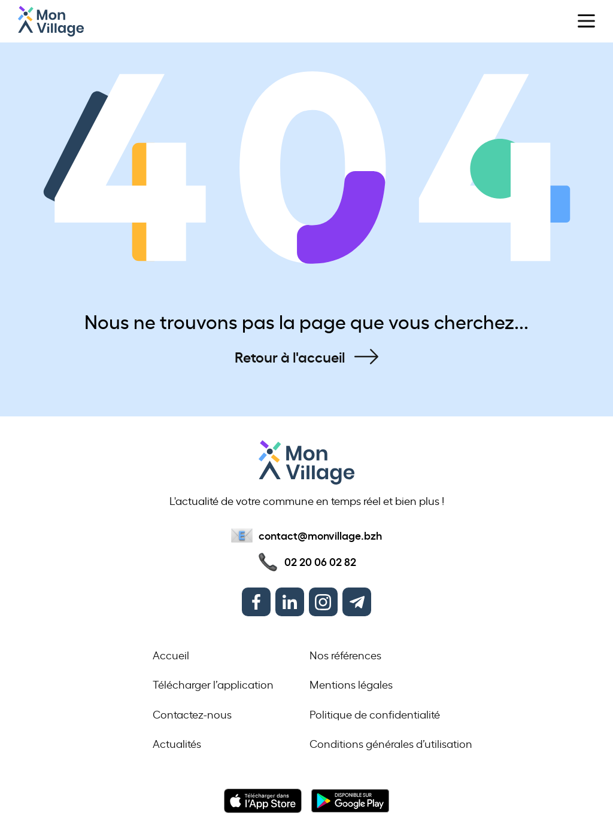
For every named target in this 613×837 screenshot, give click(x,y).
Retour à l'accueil (290, 356)
